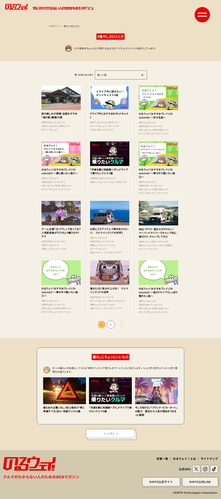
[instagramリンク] (205, 469)
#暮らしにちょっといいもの (102, 182)
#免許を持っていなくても (53, 122)
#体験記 (94, 178)
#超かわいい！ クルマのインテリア (106, 252)
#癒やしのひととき (49, 126)
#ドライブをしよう (49, 129)
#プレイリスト (113, 126)
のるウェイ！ (54, 26)
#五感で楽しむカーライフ (102, 129)
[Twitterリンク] (196, 469)
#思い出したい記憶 (148, 129)
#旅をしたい (65, 126)
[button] (202, 14)
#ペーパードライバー (149, 249)
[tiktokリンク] (214, 469)
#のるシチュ (121, 182)
